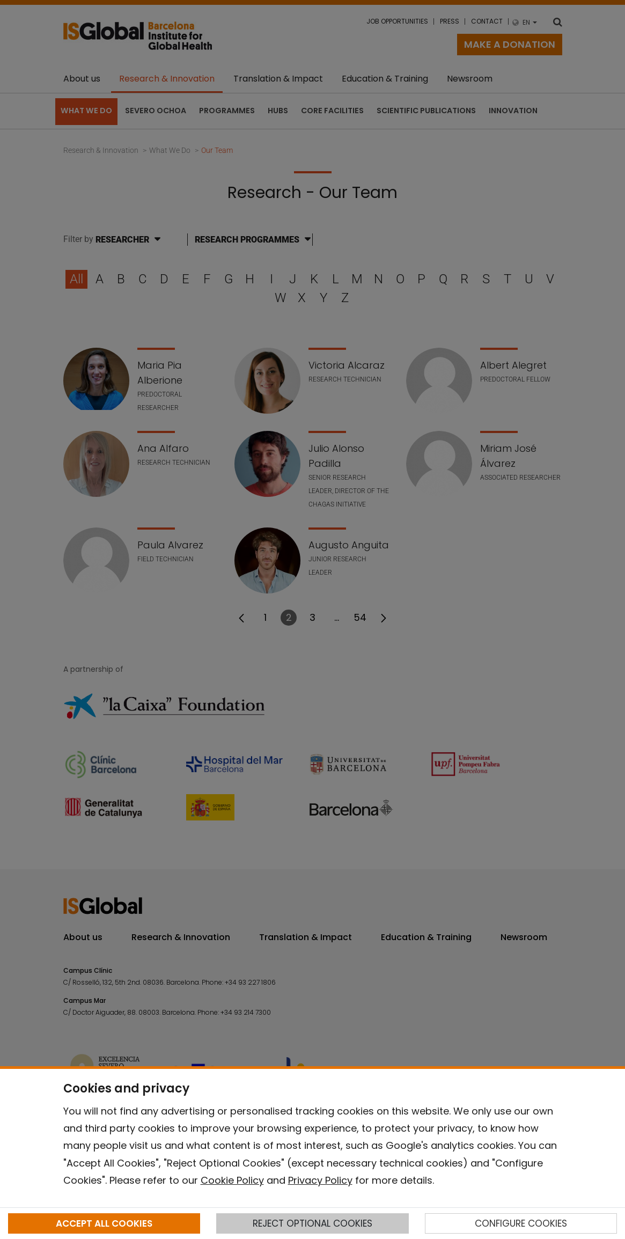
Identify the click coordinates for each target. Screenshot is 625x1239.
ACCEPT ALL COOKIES (104, 1223)
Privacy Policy (320, 1180)
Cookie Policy (232, 1180)
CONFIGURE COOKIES (521, 1223)
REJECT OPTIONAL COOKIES (312, 1223)
